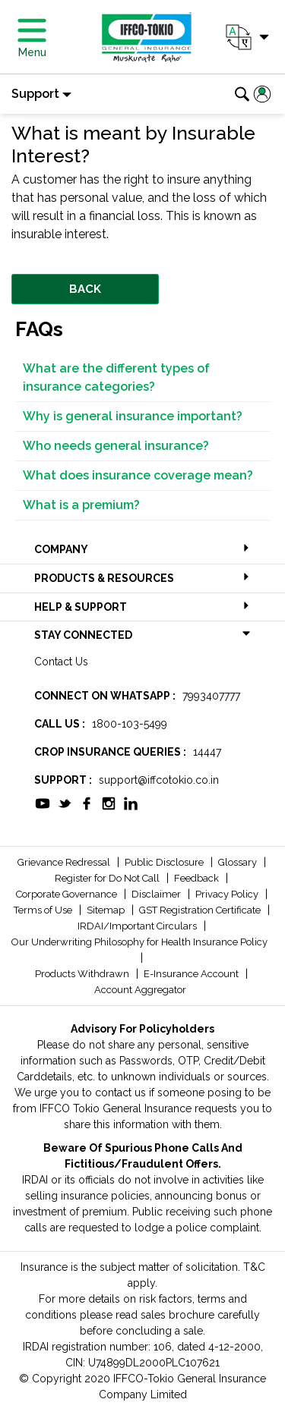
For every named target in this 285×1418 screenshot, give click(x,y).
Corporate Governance (67, 894)
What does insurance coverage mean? (138, 475)
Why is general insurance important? (132, 416)
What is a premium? (81, 505)
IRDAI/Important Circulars (138, 926)
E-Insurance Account (192, 973)
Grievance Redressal (64, 862)
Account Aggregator (140, 989)
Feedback (197, 878)
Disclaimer (157, 894)
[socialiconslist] (42, 802)
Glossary (238, 862)
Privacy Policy (228, 894)
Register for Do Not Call (108, 878)
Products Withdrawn (83, 973)
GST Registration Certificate (201, 910)
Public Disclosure (165, 862)
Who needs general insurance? (116, 446)
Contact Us (61, 662)
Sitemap (107, 910)
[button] (246, 37)
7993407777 (211, 696)
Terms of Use (44, 910)
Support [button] (35, 93)
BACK (85, 289)
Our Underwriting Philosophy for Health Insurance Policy (139, 942)
